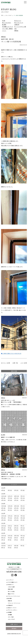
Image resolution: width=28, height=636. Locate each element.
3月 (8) (9, 540)
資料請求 (14, 628)
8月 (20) (3, 518)
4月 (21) (3, 510)
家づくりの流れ (11, 591)
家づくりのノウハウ (18, 22)
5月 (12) (23, 528)
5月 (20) (23, 518)
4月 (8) (3, 490)
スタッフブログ (11, 619)
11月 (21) (10, 516)
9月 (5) (22, 545)
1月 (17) (22, 530)
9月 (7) (22, 526)
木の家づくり (10, 584)
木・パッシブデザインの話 (20, 26)
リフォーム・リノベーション (14, 596)
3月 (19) (10, 530)
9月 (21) (23, 516)
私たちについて (17, 20)
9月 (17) (23, 496)
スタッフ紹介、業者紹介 (7, 28)
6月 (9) (16, 538)
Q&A (15, 28)
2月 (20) (16, 520)
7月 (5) (9, 547)
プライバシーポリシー (12, 610)
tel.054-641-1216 (14, 571)
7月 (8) (9, 528)
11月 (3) (10, 526)
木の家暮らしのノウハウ (7, 26)
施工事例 (4, 24)
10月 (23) (16, 496)
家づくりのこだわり (6, 22)
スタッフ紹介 (11, 617)
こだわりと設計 (11, 587)
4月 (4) (3, 540)
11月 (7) (10, 545)
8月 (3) (3, 547)
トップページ (10, 580)
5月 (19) (23, 508)
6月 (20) (16, 508)
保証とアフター (11, 594)
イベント (4, 30)
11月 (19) (10, 506)
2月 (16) (16, 530)
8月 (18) (3, 498)
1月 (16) (22, 500)
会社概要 (9, 612)
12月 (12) (3, 526)
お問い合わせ (14, 624)
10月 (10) (16, 535)
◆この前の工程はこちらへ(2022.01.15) (11, 353)
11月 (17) (10, 496)
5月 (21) (23, 498)
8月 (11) (3, 538)
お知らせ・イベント (12, 607)
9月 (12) (23, 535)
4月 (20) (3, 520)
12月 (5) (3, 545)
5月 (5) (22, 538)
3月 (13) (10, 490)
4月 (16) (3, 530)
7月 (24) (10, 498)
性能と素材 (10, 589)
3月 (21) (10, 510)
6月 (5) (16, 547)
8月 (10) (3, 528)
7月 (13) (10, 538)
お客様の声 (16, 24)
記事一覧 (15, 363)
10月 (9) (16, 526)
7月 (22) (10, 508)
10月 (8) (16, 545)
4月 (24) (3, 500)
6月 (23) (16, 498)
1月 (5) (22, 540)
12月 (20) (3, 496)
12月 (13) (3, 535)
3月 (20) (10, 500)
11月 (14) (10, 535)
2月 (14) (16, 500)
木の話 (3, 20)
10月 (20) (16, 506)
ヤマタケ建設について (12, 582)
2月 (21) (16, 510)
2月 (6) (16, 540)
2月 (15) (16, 490)
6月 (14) (16, 528)
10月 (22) (16, 516)
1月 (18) (22, 490)
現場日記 (16, 30)
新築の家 (10, 600)
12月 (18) (3, 506)
